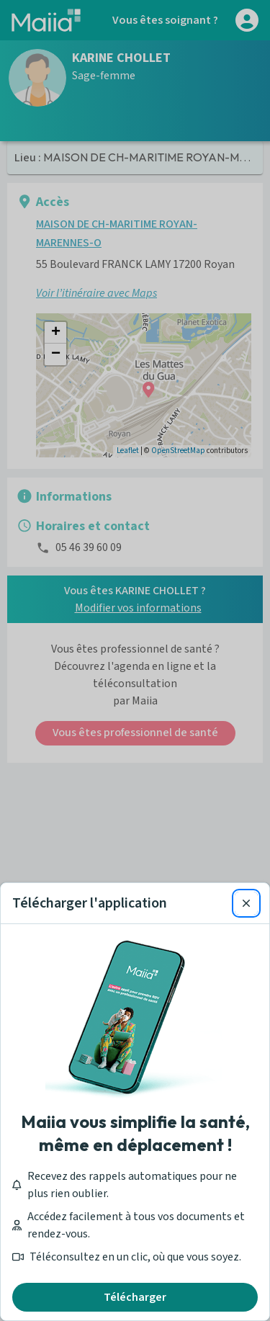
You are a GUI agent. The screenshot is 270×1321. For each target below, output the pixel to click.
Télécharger (135, 1297)
